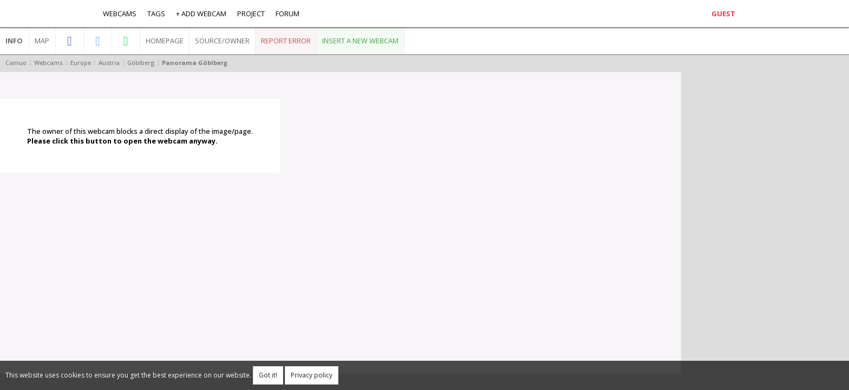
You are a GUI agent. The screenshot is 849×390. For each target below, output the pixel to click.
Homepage (165, 41)
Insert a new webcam (360, 41)
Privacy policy (311, 375)
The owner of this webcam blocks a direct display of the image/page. (140, 136)
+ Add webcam (201, 13)
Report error (286, 41)
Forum (287, 13)
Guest (723, 13)
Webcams (119, 13)
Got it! (268, 375)
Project (251, 13)
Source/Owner (222, 41)
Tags (156, 13)
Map (42, 41)
